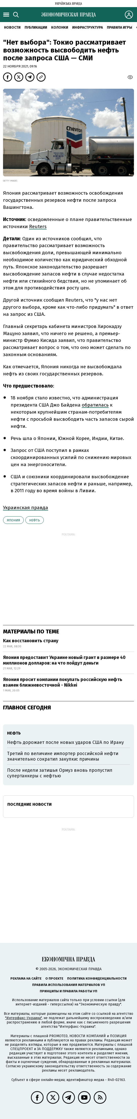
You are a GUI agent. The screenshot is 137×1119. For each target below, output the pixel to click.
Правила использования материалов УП (68, 985)
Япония (13, 520)
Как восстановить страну (30, 641)
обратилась (95, 405)
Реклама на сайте (26, 978)
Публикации (36, 27)
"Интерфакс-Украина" (23, 1018)
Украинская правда (25, 507)
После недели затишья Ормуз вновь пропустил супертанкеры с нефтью (59, 773)
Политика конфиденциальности (97, 978)
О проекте (54, 978)
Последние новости (29, 804)
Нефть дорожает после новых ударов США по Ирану (65, 742)
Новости (12, 27)
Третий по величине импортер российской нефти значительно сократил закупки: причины (62, 756)
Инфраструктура (87, 27)
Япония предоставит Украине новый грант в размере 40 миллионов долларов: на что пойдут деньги (64, 660)
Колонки (59, 27)
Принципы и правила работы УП (68, 991)
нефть (34, 520)
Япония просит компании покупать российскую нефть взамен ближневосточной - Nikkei (62, 682)
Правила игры (119, 27)
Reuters (38, 226)
